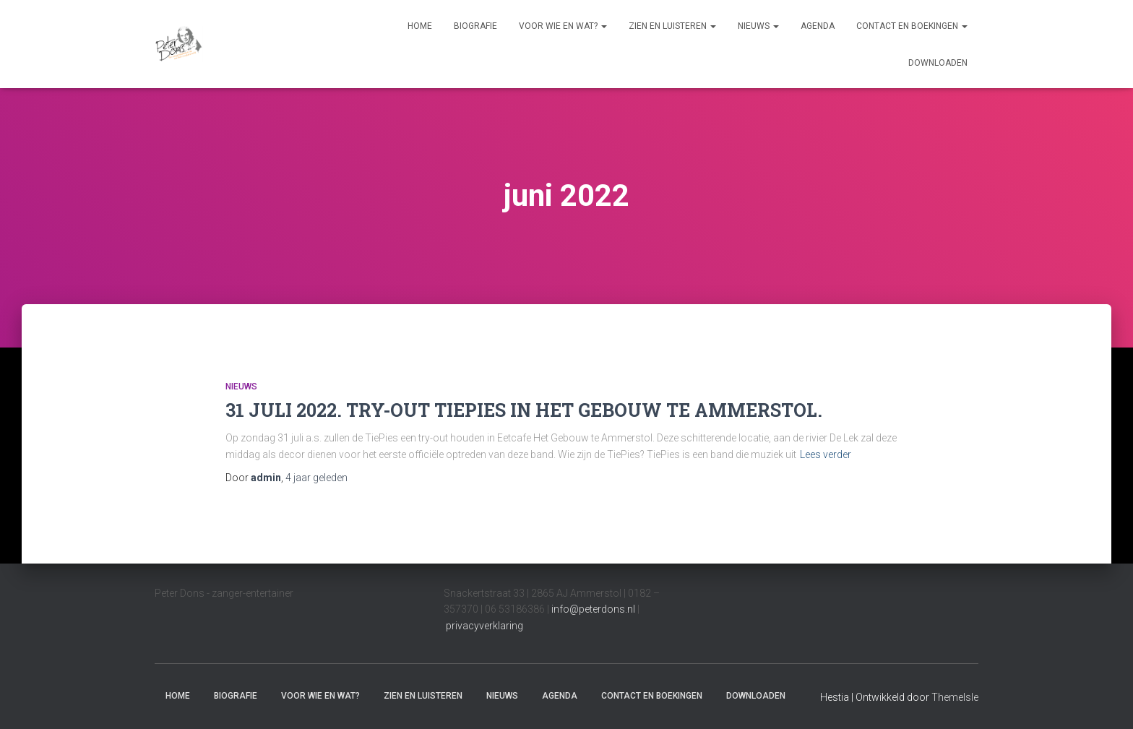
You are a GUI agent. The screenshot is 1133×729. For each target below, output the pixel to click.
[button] (603, 26)
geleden (316, 477)
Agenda (818, 26)
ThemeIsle (954, 697)
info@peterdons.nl (594, 609)
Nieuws (758, 26)
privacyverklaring (484, 625)
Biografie (475, 26)
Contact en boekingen (912, 26)
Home (420, 26)
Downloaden (938, 63)
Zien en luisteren (672, 26)
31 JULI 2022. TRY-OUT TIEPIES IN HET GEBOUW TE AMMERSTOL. (523, 410)
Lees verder (825, 454)
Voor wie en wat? (563, 26)
